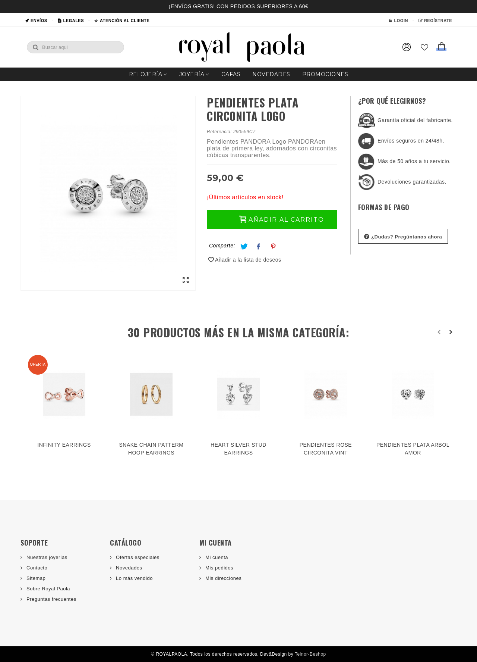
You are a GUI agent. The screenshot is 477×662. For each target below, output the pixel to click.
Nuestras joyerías (46, 557)
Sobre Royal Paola (47, 588)
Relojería (145, 74)
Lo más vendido (133, 578)
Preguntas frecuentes (50, 599)
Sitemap (35, 578)
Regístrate (435, 20)
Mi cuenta (216, 557)
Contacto (36, 568)
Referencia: (219, 131)
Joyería (192, 74)
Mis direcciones (222, 578)
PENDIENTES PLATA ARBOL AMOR (412, 449)
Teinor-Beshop (310, 654)
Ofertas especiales (136, 557)
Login (398, 20)
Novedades (271, 74)
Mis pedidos (218, 568)
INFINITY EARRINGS (64, 445)
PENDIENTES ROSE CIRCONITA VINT (326, 449)
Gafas (231, 74)
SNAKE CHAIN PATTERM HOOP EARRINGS (151, 449)
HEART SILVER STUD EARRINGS (238, 449)
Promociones (325, 74)
